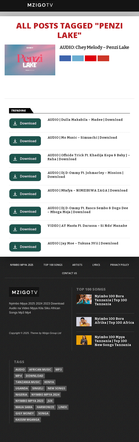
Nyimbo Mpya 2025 (21, 265)
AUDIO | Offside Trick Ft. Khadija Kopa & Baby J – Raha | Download (88, 157)
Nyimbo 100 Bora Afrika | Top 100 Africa (114, 321)
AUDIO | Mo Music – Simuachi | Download (82, 138)
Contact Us (69, 273)
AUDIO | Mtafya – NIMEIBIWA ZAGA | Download (87, 190)
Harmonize (45, 407)
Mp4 (18, 376)
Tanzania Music (27, 382)
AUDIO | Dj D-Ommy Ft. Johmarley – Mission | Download (85, 175)
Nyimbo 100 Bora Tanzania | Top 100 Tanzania (111, 300)
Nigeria (21, 395)
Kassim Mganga (27, 420)
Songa (43, 413)
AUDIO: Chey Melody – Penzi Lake (94, 47)
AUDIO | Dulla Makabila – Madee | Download (85, 120)
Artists (77, 265)
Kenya (49, 382)
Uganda (21, 388)
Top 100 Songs (52, 265)
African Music (40, 370)
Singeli (37, 388)
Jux (50, 401)
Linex (63, 407)
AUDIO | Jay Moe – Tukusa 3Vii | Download (82, 243)
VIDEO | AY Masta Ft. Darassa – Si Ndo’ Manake (87, 226)
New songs (56, 388)
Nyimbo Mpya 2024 (45, 395)
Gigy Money (24, 413)
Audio (20, 370)
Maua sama (23, 407)
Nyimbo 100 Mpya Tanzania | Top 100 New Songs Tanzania (113, 341)
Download (34, 376)
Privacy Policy (119, 265)
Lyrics (96, 265)
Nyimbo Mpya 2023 (29, 401)
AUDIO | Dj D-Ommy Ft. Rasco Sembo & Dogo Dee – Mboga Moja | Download (87, 210)
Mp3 (59, 370)
